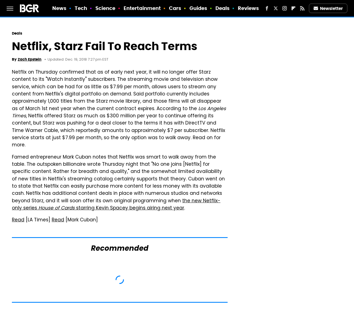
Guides (198, 8)
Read (18, 220)
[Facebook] (267, 8)
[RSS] (302, 8)
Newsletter (328, 8)
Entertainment (142, 8)
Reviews (248, 8)
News (59, 8)
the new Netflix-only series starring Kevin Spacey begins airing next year (116, 204)
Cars (175, 8)
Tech (81, 8)
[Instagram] (284, 8)
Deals (222, 8)
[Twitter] (276, 8)
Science (105, 8)
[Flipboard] (293, 8)
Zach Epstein (29, 59)
